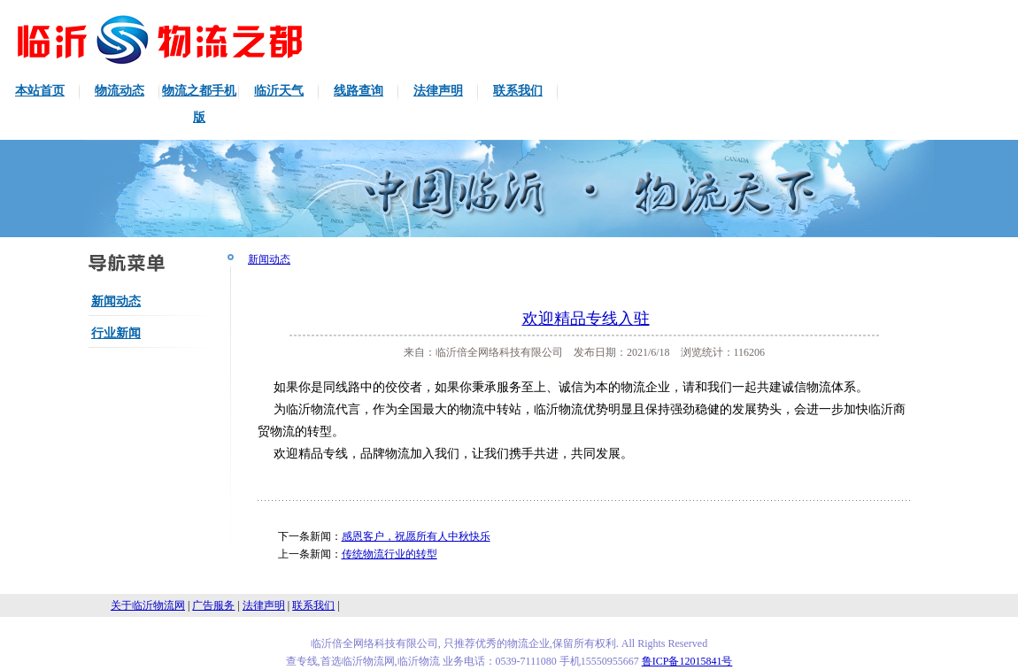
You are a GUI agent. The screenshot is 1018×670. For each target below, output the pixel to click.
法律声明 (438, 90)
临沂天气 (279, 90)
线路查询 (358, 90)
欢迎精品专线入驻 (586, 318)
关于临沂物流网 (148, 605)
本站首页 (40, 90)
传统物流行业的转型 (389, 554)
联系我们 (518, 90)
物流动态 (119, 90)
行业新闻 (116, 333)
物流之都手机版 (199, 104)
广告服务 (213, 605)
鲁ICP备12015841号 (687, 661)
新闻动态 (116, 301)
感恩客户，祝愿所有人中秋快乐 (416, 536)
